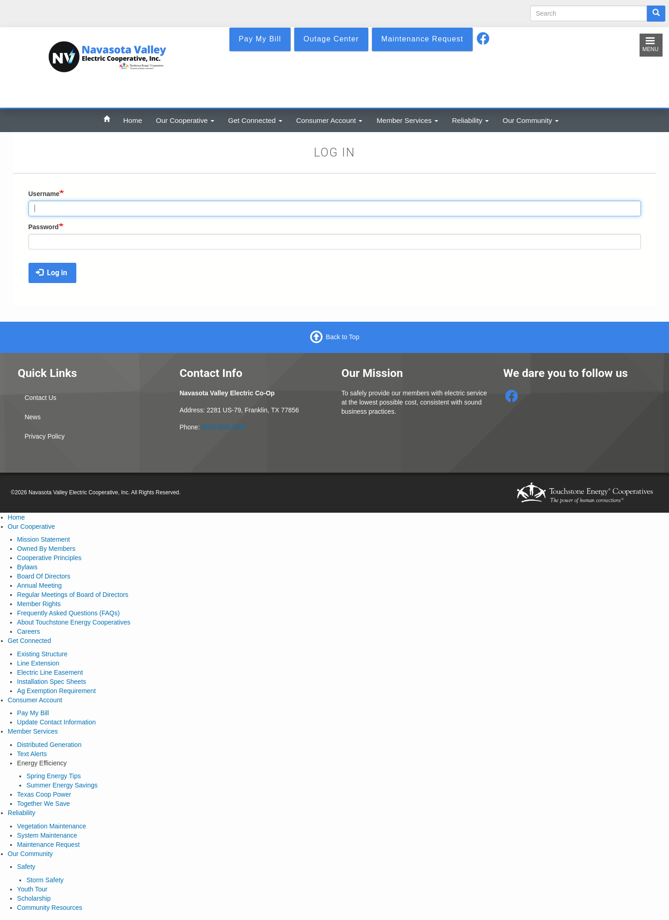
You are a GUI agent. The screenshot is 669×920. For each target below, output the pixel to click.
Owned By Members (46, 548)
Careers (28, 631)
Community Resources (49, 907)
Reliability (470, 120)
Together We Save (43, 803)
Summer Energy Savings (61, 785)
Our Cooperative (185, 120)
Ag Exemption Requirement (56, 690)
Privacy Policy (44, 436)
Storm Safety (44, 880)
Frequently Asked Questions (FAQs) (68, 613)
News (32, 417)
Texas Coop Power (44, 794)
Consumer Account (329, 120)
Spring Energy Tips (53, 776)
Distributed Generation (49, 744)
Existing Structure (42, 654)
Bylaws (27, 567)
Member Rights (39, 604)
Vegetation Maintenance (51, 826)
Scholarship (34, 898)
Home (132, 120)
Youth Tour (32, 889)
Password (44, 227)
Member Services (407, 120)
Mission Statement (43, 539)
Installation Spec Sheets (51, 681)
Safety (26, 866)
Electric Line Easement (50, 672)
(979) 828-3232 (224, 427)
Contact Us (40, 397)
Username (44, 193)
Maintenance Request (48, 844)
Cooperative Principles (49, 557)
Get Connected (255, 120)
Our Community (531, 120)
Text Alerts (32, 754)
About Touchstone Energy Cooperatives (73, 622)
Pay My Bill (33, 713)
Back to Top (343, 337)
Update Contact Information (56, 722)
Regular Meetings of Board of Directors (72, 594)
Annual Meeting (39, 585)
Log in (51, 272)
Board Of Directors (43, 576)
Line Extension (38, 663)
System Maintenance (47, 835)
